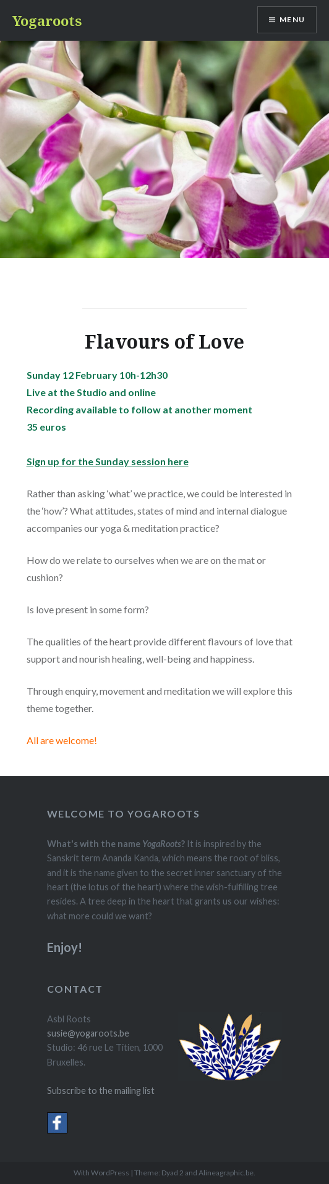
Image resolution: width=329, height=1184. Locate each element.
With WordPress (101, 1172)
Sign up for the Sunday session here (108, 461)
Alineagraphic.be (226, 1172)
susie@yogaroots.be (88, 1033)
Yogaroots (47, 20)
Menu (292, 19)
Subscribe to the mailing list (101, 1090)
